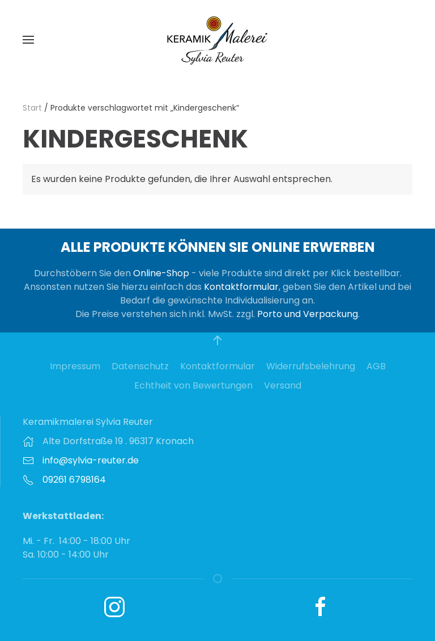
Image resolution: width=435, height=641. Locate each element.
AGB (376, 366)
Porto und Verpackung (307, 313)
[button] (28, 40)
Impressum (75, 366)
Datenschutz (140, 366)
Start (32, 107)
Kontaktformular (241, 286)
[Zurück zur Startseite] (217, 40)
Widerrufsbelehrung (310, 366)
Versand (282, 385)
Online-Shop (161, 273)
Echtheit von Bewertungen (193, 385)
